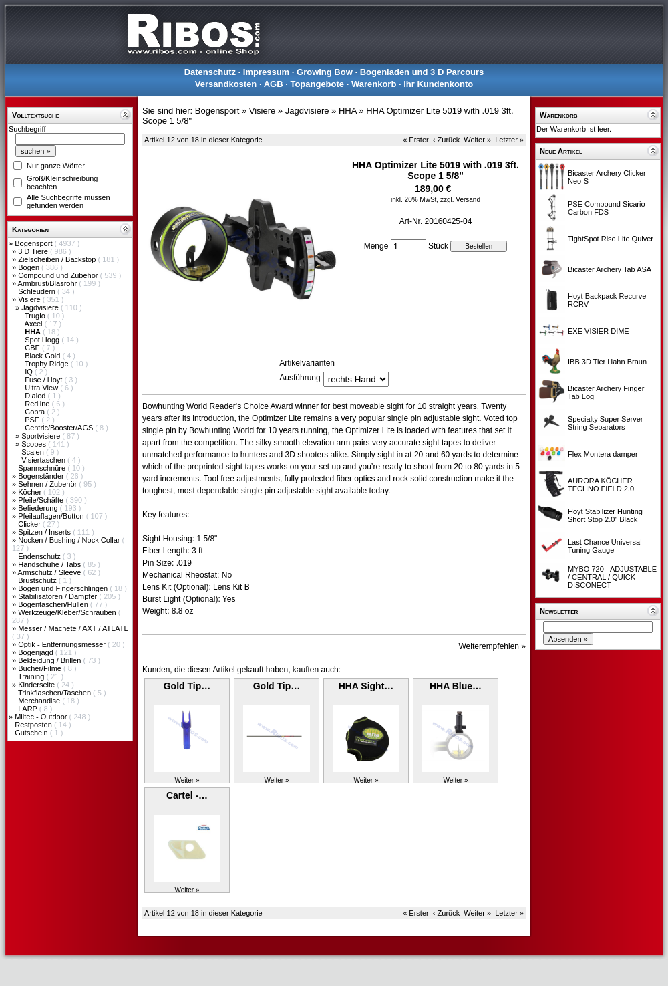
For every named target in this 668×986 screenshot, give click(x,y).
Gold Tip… (187, 686)
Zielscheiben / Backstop (58, 259)
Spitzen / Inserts (45, 532)
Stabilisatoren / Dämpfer (58, 596)
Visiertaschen (44, 460)
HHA (348, 111)
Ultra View (42, 388)
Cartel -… (187, 795)
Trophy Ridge (48, 364)
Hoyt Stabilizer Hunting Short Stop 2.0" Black (605, 515)
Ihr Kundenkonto (438, 84)
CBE (33, 348)
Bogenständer (42, 476)
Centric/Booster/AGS (60, 428)
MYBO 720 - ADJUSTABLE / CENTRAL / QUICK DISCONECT (612, 577)
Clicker (30, 524)
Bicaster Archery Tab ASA (609, 269)
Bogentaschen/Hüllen (54, 604)
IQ (30, 372)
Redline (38, 404)
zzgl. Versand (460, 199)
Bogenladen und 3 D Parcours (422, 72)
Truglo (36, 316)
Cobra (36, 412)
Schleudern (37, 291)
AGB (273, 84)
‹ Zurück (446, 140)
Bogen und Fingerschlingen (64, 588)
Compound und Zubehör (59, 275)
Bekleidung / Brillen (50, 660)
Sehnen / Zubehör (48, 484)
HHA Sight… (366, 686)
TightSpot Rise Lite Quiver (610, 239)
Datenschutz (210, 72)
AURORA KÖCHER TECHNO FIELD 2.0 (601, 485)
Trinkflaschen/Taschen (55, 693)
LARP (28, 709)
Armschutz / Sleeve (51, 572)
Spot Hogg (43, 340)
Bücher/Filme (40, 668)
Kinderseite (37, 685)
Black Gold (43, 356)
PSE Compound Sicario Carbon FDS (606, 208)
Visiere (30, 299)
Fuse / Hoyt (44, 380)
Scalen (33, 452)
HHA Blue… (456, 686)
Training (32, 676)
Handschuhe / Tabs (50, 564)
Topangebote (317, 84)
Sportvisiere (41, 436)
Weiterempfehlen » (492, 646)
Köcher (30, 492)
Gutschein (32, 733)
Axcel (35, 324)
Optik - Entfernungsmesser (63, 644)
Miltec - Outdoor (42, 717)
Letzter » (509, 140)
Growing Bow (325, 72)
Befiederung (38, 508)
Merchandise (40, 701)
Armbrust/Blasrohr (48, 283)
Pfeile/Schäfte (41, 500)
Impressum (266, 72)
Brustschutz (38, 580)
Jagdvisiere (41, 307)
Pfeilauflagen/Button (52, 516)
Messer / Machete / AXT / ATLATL (73, 628)
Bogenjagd (36, 652)
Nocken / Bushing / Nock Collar (70, 540)
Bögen (29, 267)
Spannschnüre (42, 468)
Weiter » (477, 140)
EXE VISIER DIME (598, 331)
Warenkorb (373, 84)
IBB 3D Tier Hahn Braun (607, 362)
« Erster (416, 140)
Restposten (34, 725)
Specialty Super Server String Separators (605, 423)
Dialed (36, 396)
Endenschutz (40, 556)
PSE (33, 420)
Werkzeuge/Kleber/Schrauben (68, 612)
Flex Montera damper (603, 454)
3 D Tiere (34, 251)
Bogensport (34, 243)
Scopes (34, 444)
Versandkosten (226, 84)
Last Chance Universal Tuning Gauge (605, 546)
